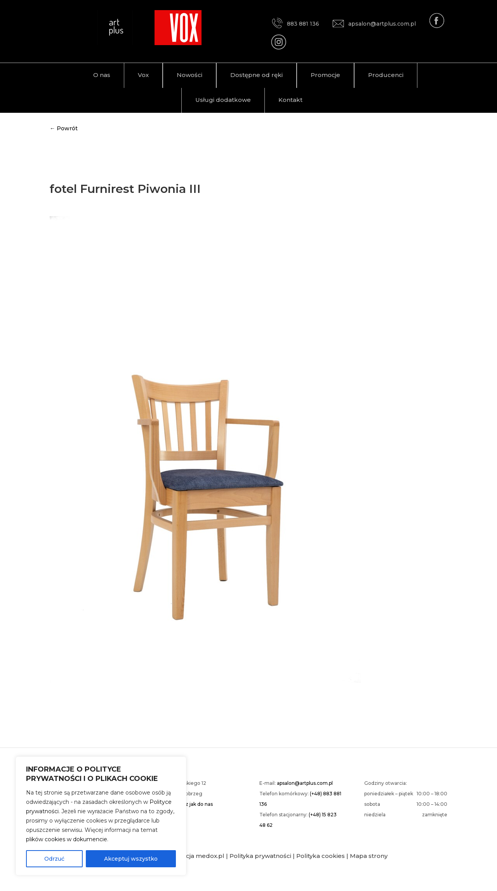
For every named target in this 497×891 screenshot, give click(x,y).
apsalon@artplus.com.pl (374, 23)
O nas (101, 75)
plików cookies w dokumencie (66, 839)
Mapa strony (369, 855)
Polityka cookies (320, 855)
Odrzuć (54, 858)
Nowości (189, 75)
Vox (143, 75)
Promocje (325, 75)
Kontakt (290, 99)
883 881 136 (295, 23)
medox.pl (210, 855)
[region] (101, 815)
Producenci (385, 75)
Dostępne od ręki (256, 75)
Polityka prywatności (260, 855)
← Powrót (64, 128)
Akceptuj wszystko (131, 858)
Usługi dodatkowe (223, 99)
